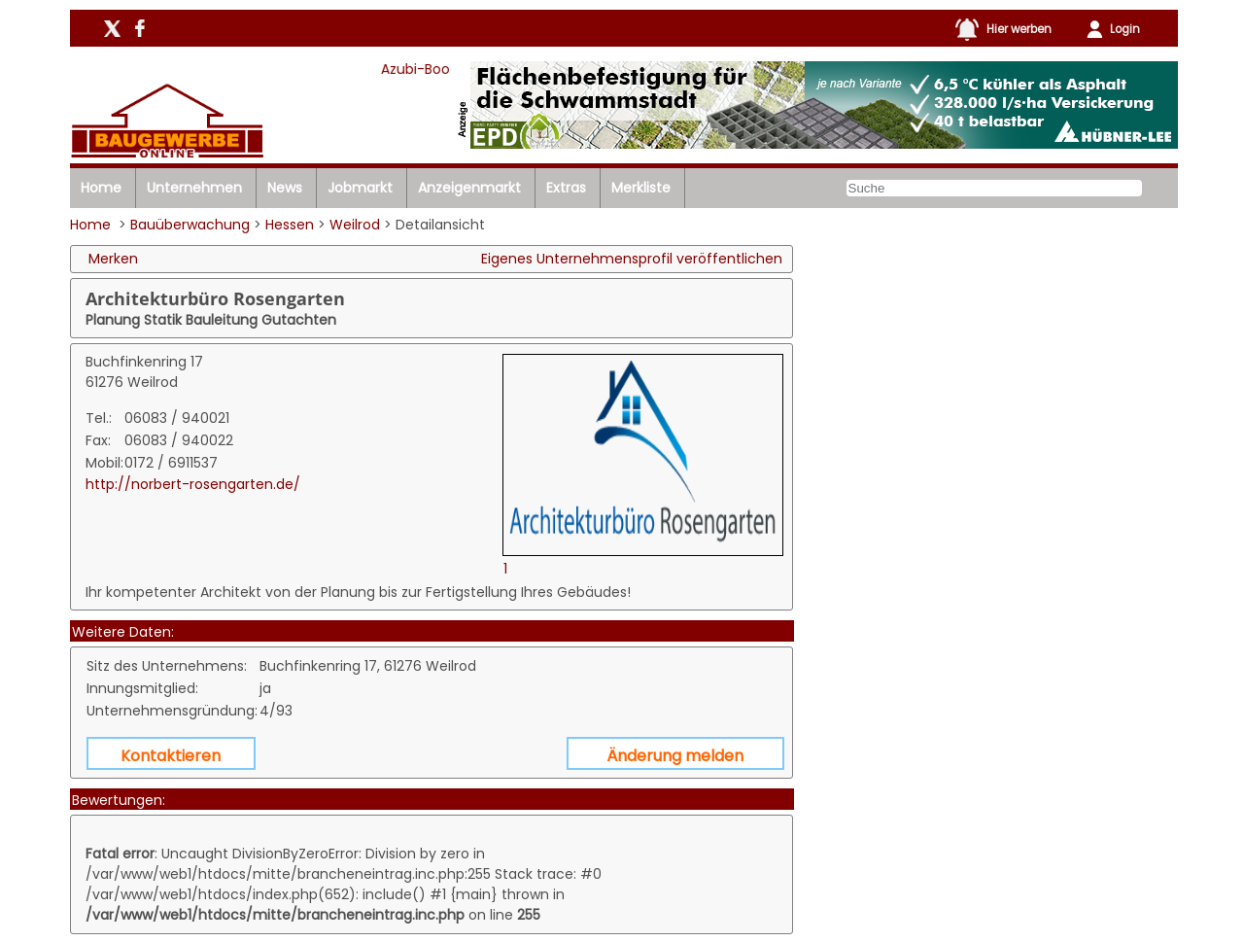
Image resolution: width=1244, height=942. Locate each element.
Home (101, 187)
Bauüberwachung (190, 224)
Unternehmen (194, 187)
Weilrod (354, 224)
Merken (113, 258)
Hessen (289, 224)
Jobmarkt (360, 187)
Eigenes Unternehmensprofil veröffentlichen (631, 258)
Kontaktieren (171, 756)
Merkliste (641, 187)
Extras (566, 187)
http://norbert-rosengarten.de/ (193, 484)
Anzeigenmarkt (469, 187)
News (284, 187)
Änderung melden (674, 756)
